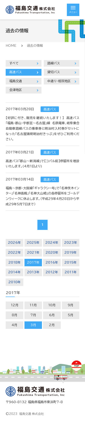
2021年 (33, 252)
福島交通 (15, 81)
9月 (70, 305)
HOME (11, 45)
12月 (14, 305)
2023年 (70, 242)
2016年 (52, 262)
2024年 (51, 242)
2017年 (33, 262)
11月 (33, 305)
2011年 (71, 272)
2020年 (52, 252)
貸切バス (53, 72)
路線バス (53, 63)
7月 (33, 315)
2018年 (14, 262)
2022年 (14, 252)
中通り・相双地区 (59, 81)
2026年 (14, 242)
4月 (14, 325)
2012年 (52, 272)
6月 (52, 315)
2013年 (33, 272)
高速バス (15, 72)
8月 (14, 315)
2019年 (70, 252)
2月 (52, 325)
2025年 (33, 242)
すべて (14, 63)
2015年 (70, 262)
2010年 (14, 282)
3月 (33, 325)
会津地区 (15, 89)
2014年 (14, 272)
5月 (70, 315)
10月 (52, 305)
